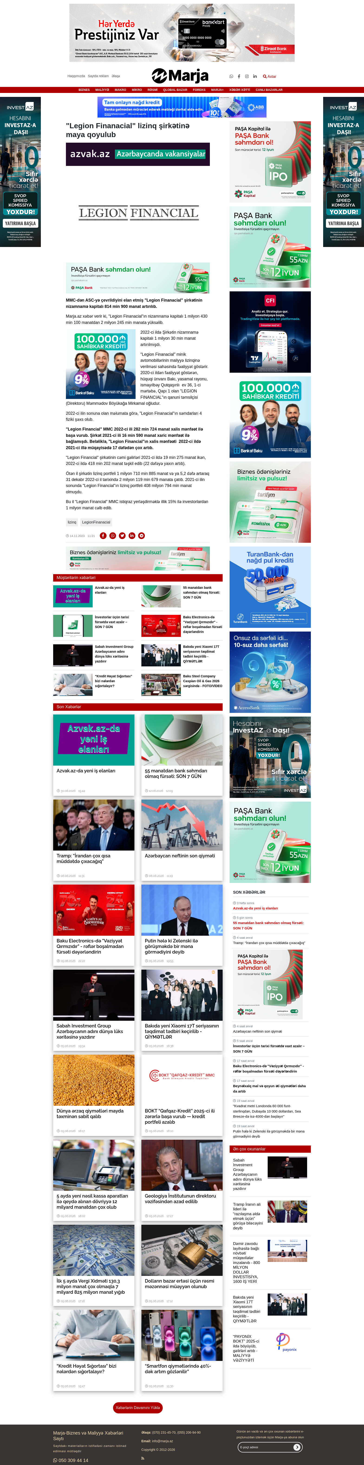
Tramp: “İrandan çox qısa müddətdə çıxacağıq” (269, 943)
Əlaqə (116, 76)
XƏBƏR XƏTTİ (239, 90)
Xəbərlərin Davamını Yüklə (138, 1408)
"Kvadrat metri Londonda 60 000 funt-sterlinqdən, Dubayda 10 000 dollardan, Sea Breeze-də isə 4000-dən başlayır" (267, 1111)
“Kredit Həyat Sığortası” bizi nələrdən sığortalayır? (113, 681)
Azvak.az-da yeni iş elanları (255, 908)
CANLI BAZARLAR (269, 90)
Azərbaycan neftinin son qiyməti (257, 1031)
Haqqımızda (76, 76)
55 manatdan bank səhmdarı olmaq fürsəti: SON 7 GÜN (201, 592)
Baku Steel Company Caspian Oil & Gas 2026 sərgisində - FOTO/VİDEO (202, 681)
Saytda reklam (98, 76)
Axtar (269, 77)
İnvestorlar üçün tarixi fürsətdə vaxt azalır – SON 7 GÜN (112, 622)
